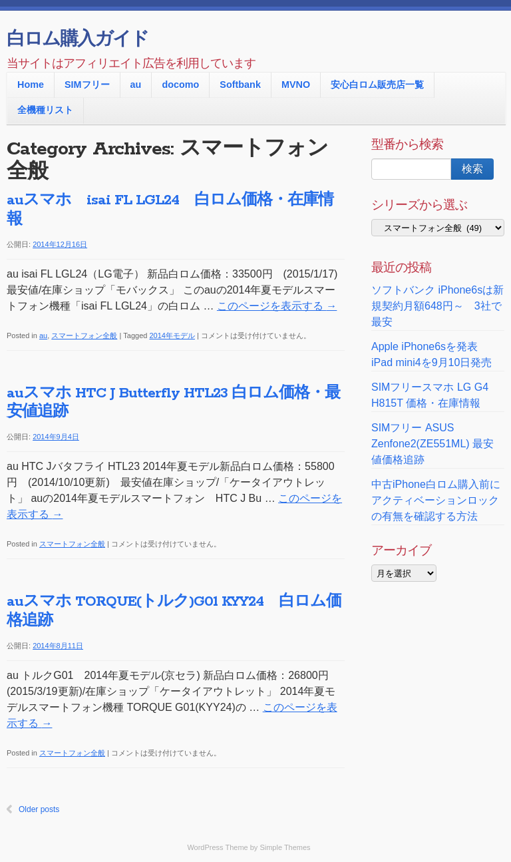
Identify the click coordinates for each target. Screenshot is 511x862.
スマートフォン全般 (84, 335)
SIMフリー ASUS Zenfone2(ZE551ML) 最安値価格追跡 (432, 443)
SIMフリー (87, 84)
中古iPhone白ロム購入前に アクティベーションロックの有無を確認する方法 (435, 500)
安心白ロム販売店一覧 (377, 84)
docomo (180, 84)
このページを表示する (277, 306)
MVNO (295, 84)
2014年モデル (171, 335)
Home (30, 84)
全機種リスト (45, 110)
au (136, 84)
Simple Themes (284, 847)
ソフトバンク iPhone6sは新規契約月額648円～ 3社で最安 (437, 305)
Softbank (240, 84)
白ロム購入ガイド (77, 40)
